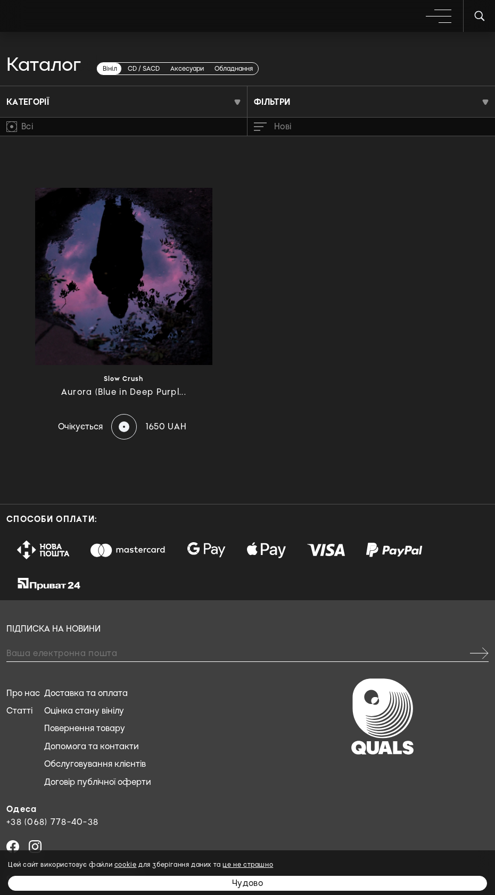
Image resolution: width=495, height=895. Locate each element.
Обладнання (233, 68)
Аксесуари (187, 68)
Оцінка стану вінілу (84, 711)
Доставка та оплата (86, 693)
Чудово (247, 883)
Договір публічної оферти (97, 782)
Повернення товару (84, 728)
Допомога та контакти (91, 746)
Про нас (23, 693)
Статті (19, 711)
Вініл (110, 68)
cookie (125, 864)
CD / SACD (144, 68)
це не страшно (247, 864)
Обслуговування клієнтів (95, 764)
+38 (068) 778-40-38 (52, 822)
